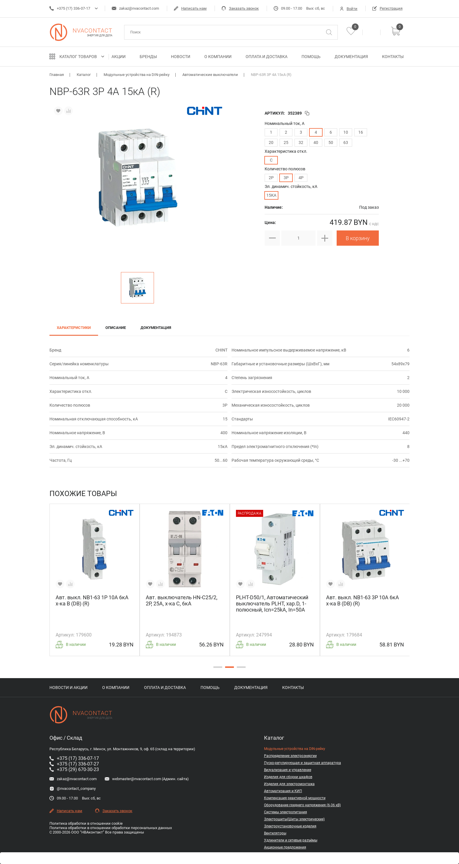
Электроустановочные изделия (290, 826)
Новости (180, 56)
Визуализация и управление (287, 770)
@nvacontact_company (72, 788)
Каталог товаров (78, 56)
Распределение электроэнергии (290, 756)
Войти (348, 8)
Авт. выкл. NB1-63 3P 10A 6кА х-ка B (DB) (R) (362, 600)
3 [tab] (240, 669)
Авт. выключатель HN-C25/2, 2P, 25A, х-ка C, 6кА (181, 600)
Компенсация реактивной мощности (295, 798)
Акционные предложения (285, 847)
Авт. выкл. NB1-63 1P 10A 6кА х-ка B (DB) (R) (92, 600)
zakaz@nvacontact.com (135, 8)
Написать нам (190, 8)
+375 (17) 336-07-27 (74, 764)
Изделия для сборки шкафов (288, 777)
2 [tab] (228, 669)
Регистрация (387, 8)
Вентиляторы (275, 833)
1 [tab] (216, 669)
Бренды (148, 56)
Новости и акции (68, 687)
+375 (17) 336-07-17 (69, 8)
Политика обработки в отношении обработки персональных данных (110, 828)
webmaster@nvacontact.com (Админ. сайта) (147, 779)
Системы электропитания (285, 812)
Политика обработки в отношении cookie (86, 823)
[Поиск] (329, 32)
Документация (351, 56)
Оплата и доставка (266, 56)
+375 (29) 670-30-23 (74, 769)
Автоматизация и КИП (283, 791)
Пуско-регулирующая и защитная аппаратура (302, 763)
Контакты (393, 56)
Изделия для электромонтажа (289, 784)
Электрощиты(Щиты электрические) (294, 819)
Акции (119, 56)
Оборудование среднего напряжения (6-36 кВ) (302, 805)
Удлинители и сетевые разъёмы (290, 840)
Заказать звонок (240, 8)
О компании (218, 56)
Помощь (311, 56)
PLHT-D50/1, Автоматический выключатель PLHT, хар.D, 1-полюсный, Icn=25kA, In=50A (272, 603)
